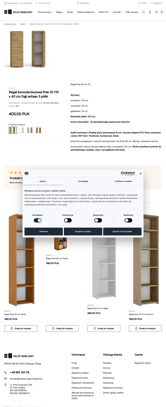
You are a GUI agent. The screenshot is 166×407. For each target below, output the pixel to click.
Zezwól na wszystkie (122, 231)
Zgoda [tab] (43, 181)
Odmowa (43, 231)
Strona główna (10, 24)
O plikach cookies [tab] (123, 181)
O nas (74, 363)
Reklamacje (108, 378)
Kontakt (75, 368)
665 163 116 (83, 3)
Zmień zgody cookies (113, 392)
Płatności (107, 373)
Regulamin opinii (143, 363)
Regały (22, 24)
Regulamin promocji (113, 387)
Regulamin (156, 3)
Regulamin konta (80, 378)
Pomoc (143, 3)
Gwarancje (108, 383)
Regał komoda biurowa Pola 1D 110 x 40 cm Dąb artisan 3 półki (54, 24)
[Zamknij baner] (141, 173)
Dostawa (107, 363)
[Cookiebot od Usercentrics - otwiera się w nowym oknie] (123, 173)
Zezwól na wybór (83, 231)
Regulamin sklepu (80, 373)
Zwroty (106, 368)
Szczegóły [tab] (83, 181)
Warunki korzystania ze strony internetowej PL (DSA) (83, 395)
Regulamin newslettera (83, 383)
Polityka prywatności (82, 387)
